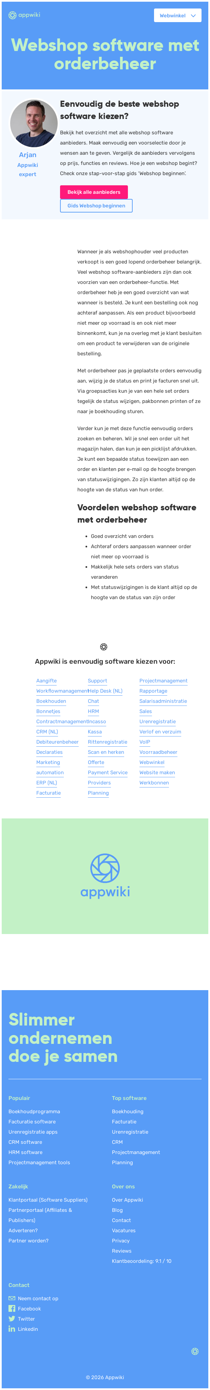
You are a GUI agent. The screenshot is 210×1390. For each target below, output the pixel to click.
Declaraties (49, 752)
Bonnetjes (48, 711)
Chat (93, 701)
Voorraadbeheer (158, 752)
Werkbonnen (154, 783)
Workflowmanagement (62, 691)
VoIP (144, 742)
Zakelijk (18, 1186)
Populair (19, 1098)
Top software (129, 1098)
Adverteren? (23, 1230)
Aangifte (46, 681)
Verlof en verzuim (160, 732)
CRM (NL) (47, 732)
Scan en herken (106, 752)
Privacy (121, 1241)
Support (97, 681)
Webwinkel (152, 762)
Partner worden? (28, 1241)
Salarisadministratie (163, 701)
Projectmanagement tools (39, 1162)
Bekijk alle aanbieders (94, 192)
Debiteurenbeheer (57, 742)
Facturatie (48, 793)
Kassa (95, 732)
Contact (121, 1220)
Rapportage (153, 691)
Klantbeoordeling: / (142, 1261)
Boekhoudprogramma (34, 1111)
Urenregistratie (157, 721)
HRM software (25, 1152)
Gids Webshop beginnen (96, 206)
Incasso (97, 721)
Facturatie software (32, 1122)
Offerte (96, 762)
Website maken (157, 772)
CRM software (25, 1142)
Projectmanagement (163, 681)
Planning (98, 793)
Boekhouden (51, 701)
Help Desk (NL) (105, 691)
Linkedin (28, 1329)
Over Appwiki (127, 1200)
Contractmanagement (62, 721)
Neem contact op (38, 1298)
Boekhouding (128, 1111)
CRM (117, 1142)
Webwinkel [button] (173, 16)
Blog (117, 1210)
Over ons (123, 1186)
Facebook (29, 1309)
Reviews (122, 1251)
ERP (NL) (46, 783)
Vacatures (124, 1230)
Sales (145, 711)
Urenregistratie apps (33, 1132)
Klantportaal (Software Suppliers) (48, 1200)
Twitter (26, 1319)
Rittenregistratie (107, 742)
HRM (93, 711)
